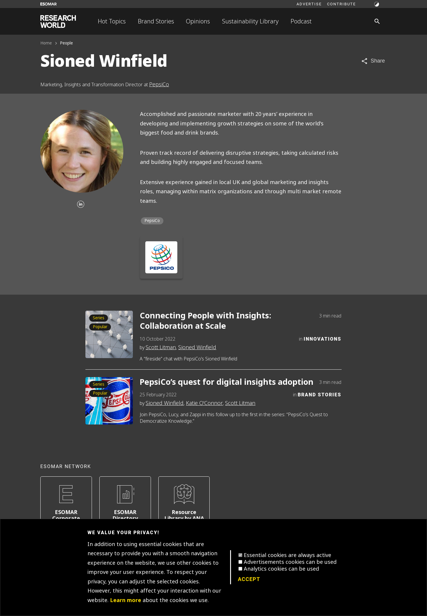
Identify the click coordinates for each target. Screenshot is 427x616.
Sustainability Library (250, 21)
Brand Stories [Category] (319, 394)
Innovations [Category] (322, 339)
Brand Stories (156, 21)
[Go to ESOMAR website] (48, 4)
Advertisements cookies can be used (290, 562)
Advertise (309, 4)
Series (98, 318)
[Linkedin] (80, 205)
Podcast (301, 21)
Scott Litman (161, 347)
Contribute (341, 4)
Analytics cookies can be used (281, 569)
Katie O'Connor (204, 403)
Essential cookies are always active (287, 555)
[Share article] (373, 61)
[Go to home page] (58, 21)
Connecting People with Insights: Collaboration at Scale (205, 321)
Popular (100, 327)
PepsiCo (159, 84)
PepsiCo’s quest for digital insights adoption (226, 382)
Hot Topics (112, 21)
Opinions (198, 21)
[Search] (377, 21)
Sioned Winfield (197, 347)
